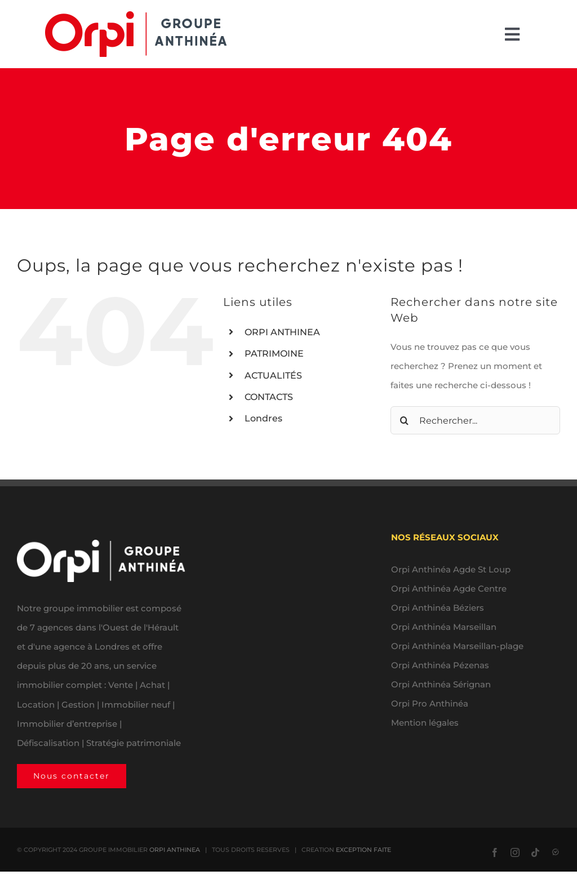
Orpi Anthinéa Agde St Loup (451, 569)
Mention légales (425, 722)
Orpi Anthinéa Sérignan (441, 684)
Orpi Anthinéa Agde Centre (449, 588)
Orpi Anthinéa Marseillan (443, 626)
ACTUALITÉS (273, 375)
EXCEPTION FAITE (363, 850)
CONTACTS (269, 397)
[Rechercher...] (475, 420)
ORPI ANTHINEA (282, 332)
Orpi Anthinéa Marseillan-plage (457, 646)
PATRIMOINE (274, 353)
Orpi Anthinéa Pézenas (440, 665)
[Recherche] (404, 420)
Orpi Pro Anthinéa (429, 703)
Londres (263, 418)
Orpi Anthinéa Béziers (437, 607)
